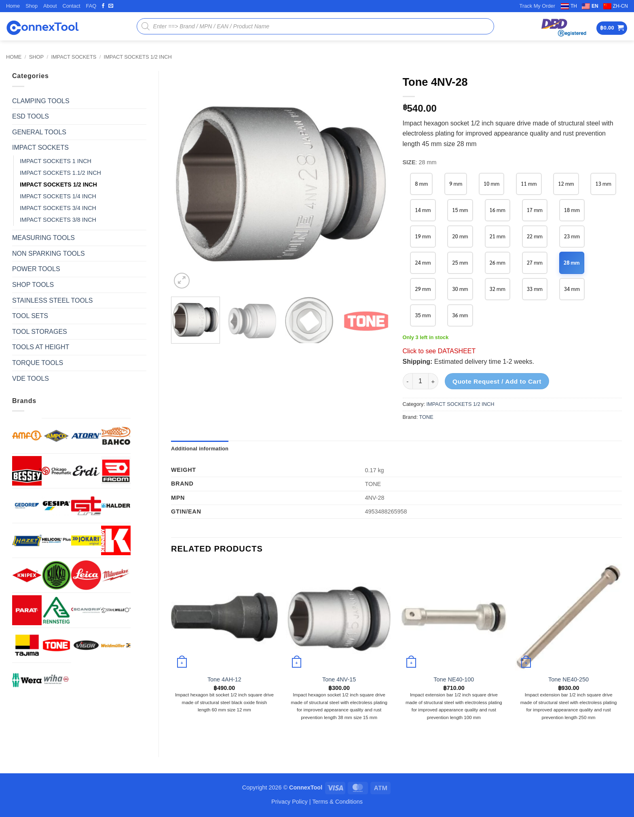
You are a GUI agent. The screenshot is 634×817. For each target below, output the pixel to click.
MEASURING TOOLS (43, 237)
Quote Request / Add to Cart (496, 381)
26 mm (497, 262)
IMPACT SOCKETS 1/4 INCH (58, 196)
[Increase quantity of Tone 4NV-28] (433, 381)
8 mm (421, 183)
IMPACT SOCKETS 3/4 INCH (58, 208)
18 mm (572, 209)
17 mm (535, 209)
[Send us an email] (110, 6)
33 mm (535, 288)
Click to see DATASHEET (439, 351)
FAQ (91, 6)
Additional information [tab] (199, 449)
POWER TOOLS (36, 268)
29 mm (423, 288)
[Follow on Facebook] (103, 6)
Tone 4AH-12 (224, 679)
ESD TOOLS (30, 116)
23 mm (572, 236)
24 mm (423, 262)
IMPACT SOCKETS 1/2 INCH (138, 57)
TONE (426, 417)
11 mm (529, 183)
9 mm (455, 183)
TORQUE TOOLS (37, 362)
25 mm (460, 262)
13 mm (603, 183)
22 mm (535, 236)
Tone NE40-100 (453, 679)
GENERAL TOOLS (39, 132)
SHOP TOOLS (33, 284)
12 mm (566, 183)
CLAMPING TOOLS (41, 101)
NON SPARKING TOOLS (48, 253)
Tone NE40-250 (568, 679)
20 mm (460, 236)
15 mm (460, 209)
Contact (71, 6)
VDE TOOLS (30, 378)
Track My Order (537, 6)
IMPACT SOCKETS (73, 57)
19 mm (423, 236)
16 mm (497, 209)
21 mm (497, 236)
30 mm (460, 288)
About (50, 6)
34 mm (572, 288)
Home (13, 6)
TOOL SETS (30, 315)
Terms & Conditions (337, 801)
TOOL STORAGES (39, 331)
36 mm (460, 315)
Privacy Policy (289, 801)
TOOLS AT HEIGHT (40, 347)
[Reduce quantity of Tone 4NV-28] (407, 381)
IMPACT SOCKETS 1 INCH (55, 161)
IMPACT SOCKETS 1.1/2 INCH (60, 173)
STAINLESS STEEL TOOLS (52, 300)
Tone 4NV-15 (339, 679)
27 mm (535, 262)
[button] (611, 28)
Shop (31, 6)
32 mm (497, 288)
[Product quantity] (420, 381)
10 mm (491, 183)
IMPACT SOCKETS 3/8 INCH (58, 219)
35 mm (423, 315)
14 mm (423, 209)
